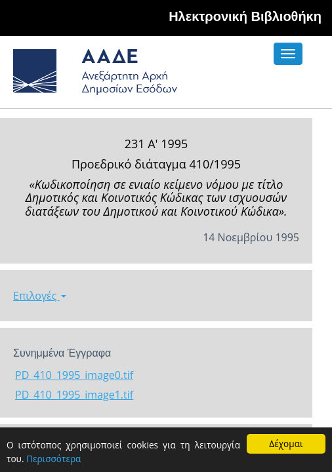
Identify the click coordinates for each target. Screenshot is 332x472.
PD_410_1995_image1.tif (74, 394)
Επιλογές (39, 295)
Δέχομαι (285, 443)
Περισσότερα (53, 458)
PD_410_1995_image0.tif (74, 375)
